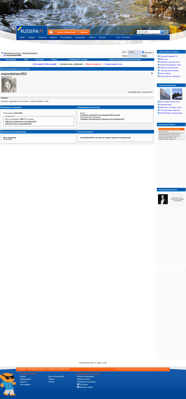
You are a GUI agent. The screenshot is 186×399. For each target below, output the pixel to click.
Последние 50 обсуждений (44, 64)
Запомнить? (148, 52)
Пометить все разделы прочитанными (125, 59)
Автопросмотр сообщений (70, 64)
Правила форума (93, 64)
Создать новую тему (112, 64)
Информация (25, 379)
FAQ (26, 59)
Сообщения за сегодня (78, 59)
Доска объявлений (66, 32)
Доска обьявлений (56, 376)
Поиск (54, 59)
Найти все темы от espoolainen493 (18, 124)
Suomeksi (82, 385)
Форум (22, 376)
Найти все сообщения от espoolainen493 (20, 121)
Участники (39, 59)
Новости (23, 382)
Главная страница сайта (31, 30)
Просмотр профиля (29, 53)
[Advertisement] (171, 312)
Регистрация (126, 37)
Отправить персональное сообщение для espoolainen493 (102, 119)
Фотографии (25, 385)
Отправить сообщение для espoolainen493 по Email (100, 115)
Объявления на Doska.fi (169, 52)
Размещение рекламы (86, 382)
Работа (51, 382)
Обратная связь (83, 379)
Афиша (84, 32)
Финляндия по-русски (12, 53)
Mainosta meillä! (85, 387)
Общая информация (85, 376)
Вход (118, 37)
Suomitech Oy (53, 369)
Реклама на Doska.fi (167, 124)
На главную (51, 32)
